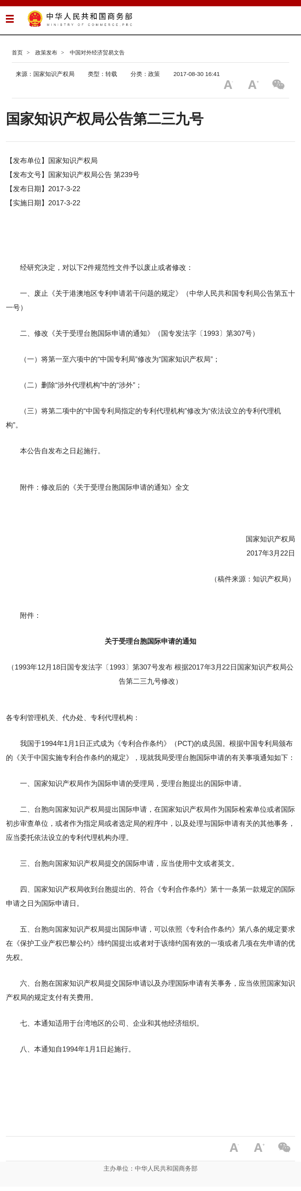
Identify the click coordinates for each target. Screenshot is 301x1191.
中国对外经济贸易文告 (97, 52)
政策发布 (46, 52)
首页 (17, 52)
